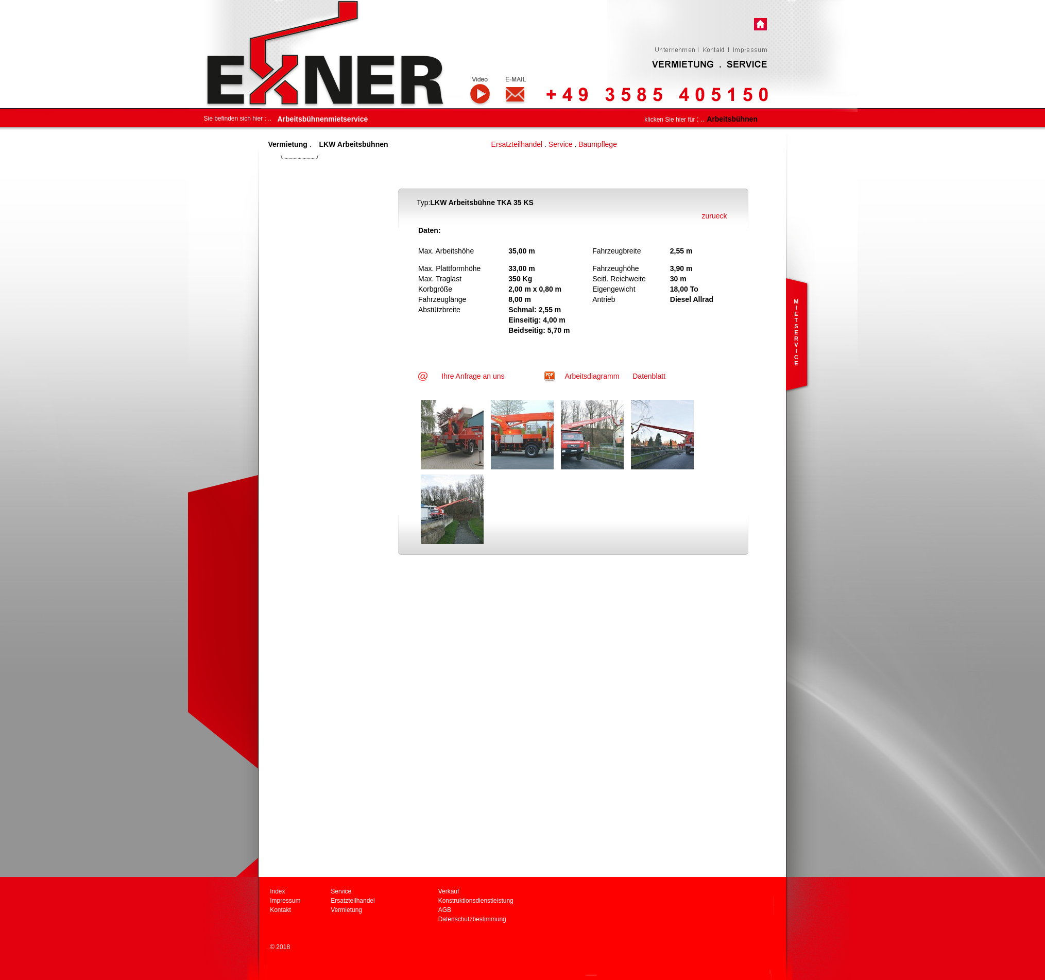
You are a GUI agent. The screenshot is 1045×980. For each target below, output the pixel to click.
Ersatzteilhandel (517, 144)
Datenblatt (648, 376)
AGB (444, 910)
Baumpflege (597, 144)
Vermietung (346, 910)
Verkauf (448, 891)
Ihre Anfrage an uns (472, 376)
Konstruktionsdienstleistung (475, 900)
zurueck (714, 216)
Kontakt (280, 910)
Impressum (285, 900)
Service (561, 144)
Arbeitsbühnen (732, 119)
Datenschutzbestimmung (472, 919)
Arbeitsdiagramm (593, 376)
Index (277, 891)
